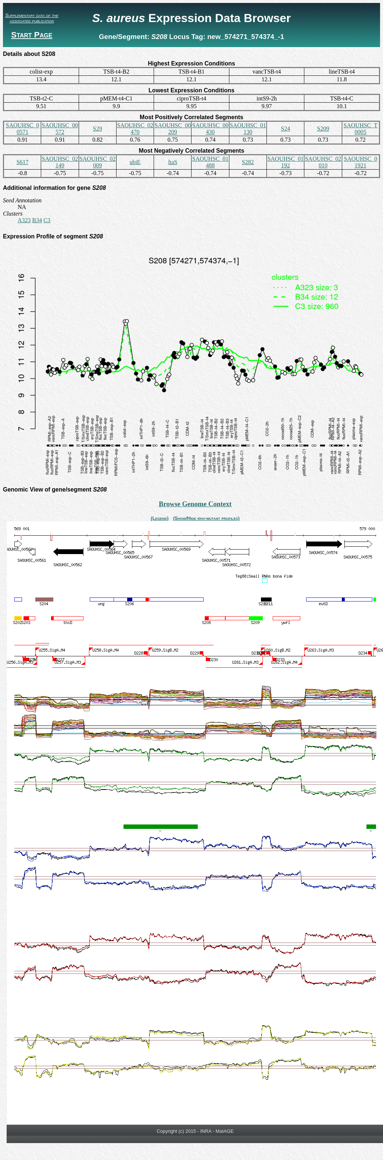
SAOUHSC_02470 (135, 128)
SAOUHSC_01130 (248, 128)
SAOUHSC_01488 (210, 162)
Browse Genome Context (195, 504)
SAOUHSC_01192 (285, 162)
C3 (46, 220)
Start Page (31, 34)
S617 (23, 162)
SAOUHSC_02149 (60, 162)
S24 (285, 128)
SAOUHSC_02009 (97, 162)
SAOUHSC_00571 (22, 128)
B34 (37, 220)
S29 (97, 128)
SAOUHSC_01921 (360, 162)
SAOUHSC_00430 (210, 128)
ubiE (134, 162)
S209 (323, 128)
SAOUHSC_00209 (172, 128)
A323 (24, 220)
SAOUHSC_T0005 (360, 128)
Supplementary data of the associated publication (31, 18)
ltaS (172, 162)
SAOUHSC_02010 (323, 162)
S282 (248, 162)
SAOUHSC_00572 (60, 128)
